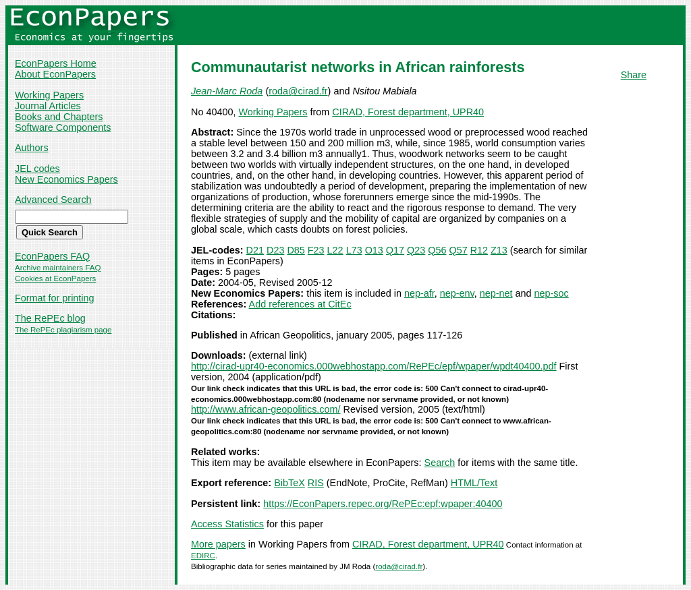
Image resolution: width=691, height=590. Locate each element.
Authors (32, 147)
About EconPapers (55, 74)
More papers (218, 544)
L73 (354, 250)
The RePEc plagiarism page (63, 330)
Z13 (499, 250)
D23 (275, 250)
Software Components (63, 127)
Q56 (437, 250)
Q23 (416, 250)
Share (633, 74)
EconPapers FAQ (52, 256)
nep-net (496, 293)
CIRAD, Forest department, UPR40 (408, 112)
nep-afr (419, 293)
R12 (479, 250)
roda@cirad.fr (298, 91)
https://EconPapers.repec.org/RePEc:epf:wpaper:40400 (382, 503)
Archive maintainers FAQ (58, 268)
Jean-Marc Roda (226, 91)
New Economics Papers (66, 179)
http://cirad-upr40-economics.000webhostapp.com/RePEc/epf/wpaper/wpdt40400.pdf (374, 366)
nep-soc (551, 293)
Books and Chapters (59, 116)
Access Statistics (227, 524)
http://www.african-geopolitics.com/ (266, 409)
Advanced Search (53, 199)
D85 (295, 250)
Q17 (395, 250)
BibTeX (289, 482)
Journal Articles (48, 105)
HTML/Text (474, 482)
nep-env (457, 293)
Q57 (458, 250)
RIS (316, 482)
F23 (316, 250)
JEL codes (37, 168)
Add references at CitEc (300, 304)
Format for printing (54, 298)
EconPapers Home (55, 63)
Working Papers (49, 95)
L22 (335, 250)
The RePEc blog (50, 318)
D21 (255, 250)
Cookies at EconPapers (55, 278)
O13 (374, 250)
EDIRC (203, 556)
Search (439, 462)
